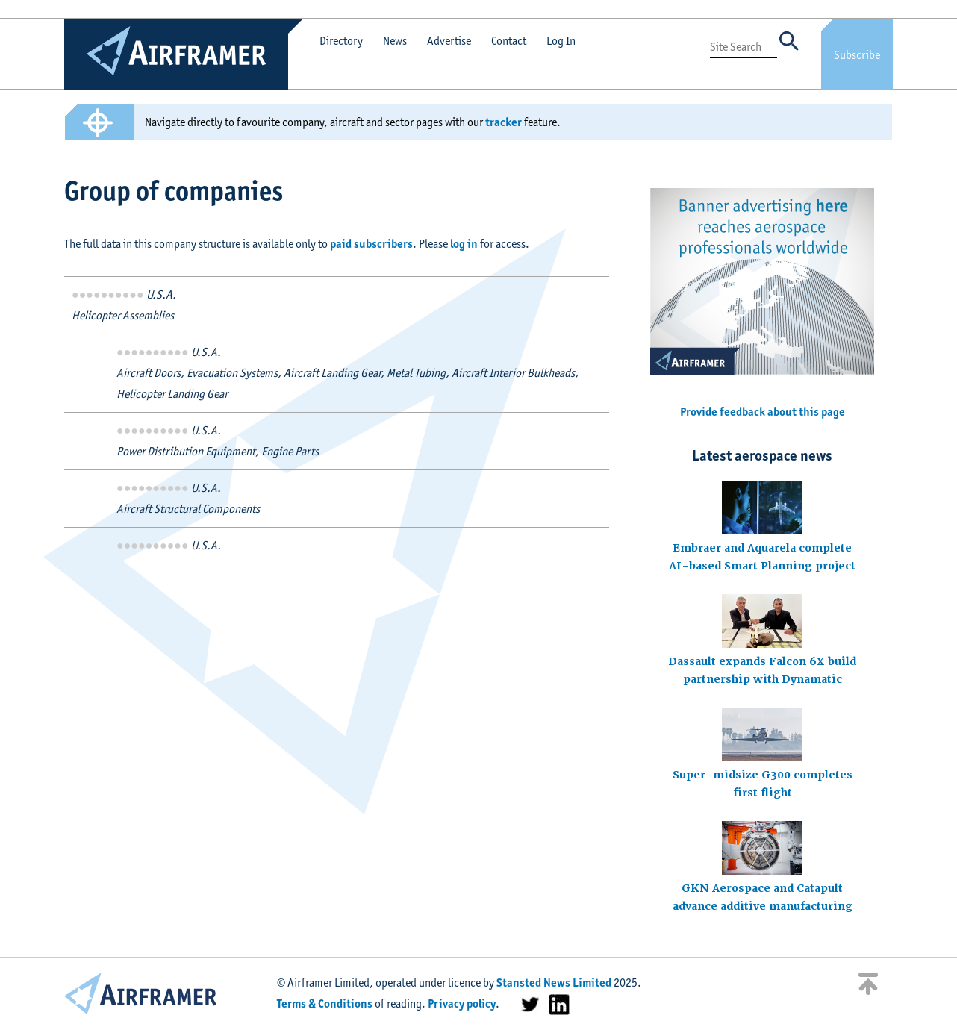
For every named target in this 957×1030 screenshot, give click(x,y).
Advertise (449, 41)
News (395, 41)
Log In (561, 41)
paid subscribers (371, 244)
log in (464, 244)
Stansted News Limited (553, 983)
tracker (503, 122)
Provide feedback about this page (762, 412)
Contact (508, 41)
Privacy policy (462, 1003)
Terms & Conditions (324, 1003)
